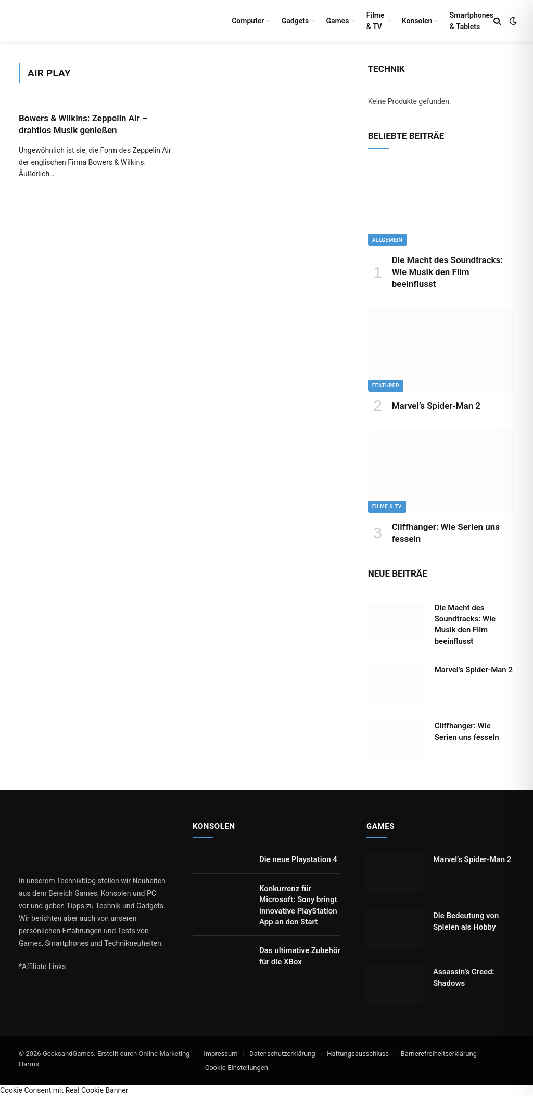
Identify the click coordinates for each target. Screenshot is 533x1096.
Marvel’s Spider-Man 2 (436, 405)
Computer (248, 21)
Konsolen (417, 21)
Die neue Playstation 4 (298, 859)
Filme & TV (375, 21)
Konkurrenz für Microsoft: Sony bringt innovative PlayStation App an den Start (298, 905)
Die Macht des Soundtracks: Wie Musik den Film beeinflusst (447, 272)
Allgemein (387, 240)
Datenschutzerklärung (282, 1054)
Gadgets (295, 21)
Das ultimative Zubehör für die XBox (299, 956)
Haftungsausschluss (358, 1054)
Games (337, 21)
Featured (385, 385)
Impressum (220, 1054)
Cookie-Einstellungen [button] (236, 1068)
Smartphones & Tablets (471, 21)
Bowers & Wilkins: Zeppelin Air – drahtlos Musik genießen (83, 124)
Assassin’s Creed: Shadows (463, 977)
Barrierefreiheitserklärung (439, 1054)
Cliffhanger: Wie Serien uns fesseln (446, 532)
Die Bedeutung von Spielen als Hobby (466, 921)
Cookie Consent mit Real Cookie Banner (64, 1090)
